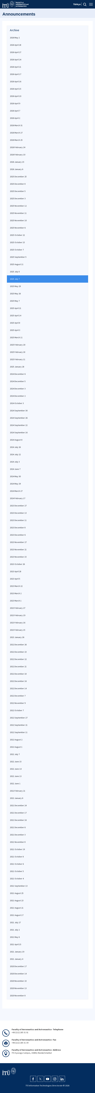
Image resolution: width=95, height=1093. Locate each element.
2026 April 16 (15, 81)
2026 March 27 (16, 132)
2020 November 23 (18, 981)
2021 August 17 (16, 915)
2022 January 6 (16, 798)
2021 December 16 (18, 820)
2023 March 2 (15, 593)
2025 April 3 (15, 330)
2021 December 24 (18, 805)
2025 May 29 (15, 286)
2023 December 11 (18, 520)
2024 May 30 (15, 476)
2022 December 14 (18, 688)
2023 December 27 (18, 505)
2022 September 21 (18, 725)
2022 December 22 (18, 659)
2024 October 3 (17, 403)
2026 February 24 (17, 147)
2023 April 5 (15, 578)
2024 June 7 (15, 469)
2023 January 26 (17, 637)
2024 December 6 (18, 374)
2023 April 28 (15, 571)
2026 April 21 (15, 67)
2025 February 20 (17, 344)
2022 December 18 (18, 673)
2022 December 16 (18, 681)
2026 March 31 (16, 125)
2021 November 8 (18, 842)
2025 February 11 (17, 359)
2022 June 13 (15, 776)
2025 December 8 (18, 184)
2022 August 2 (16, 739)
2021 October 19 (17, 849)
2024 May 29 (15, 483)
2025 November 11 (18, 213)
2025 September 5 (18, 257)
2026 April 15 (15, 88)
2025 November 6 (18, 227)
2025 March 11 (16, 337)
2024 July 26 (15, 447)
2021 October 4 (17, 878)
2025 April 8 (15, 322)
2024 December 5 (18, 381)
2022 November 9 (18, 703)
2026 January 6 (16, 169)
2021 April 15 (15, 944)
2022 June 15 (15, 761)
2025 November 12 (18, 205)
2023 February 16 (17, 622)
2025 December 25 (18, 176)
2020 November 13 (18, 988)
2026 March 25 (16, 140)
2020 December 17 (18, 966)
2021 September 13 (18, 886)
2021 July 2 (15, 929)
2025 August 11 (16, 264)
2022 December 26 (18, 644)
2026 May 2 (15, 37)
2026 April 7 (15, 110)
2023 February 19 (17, 615)
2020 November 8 (18, 995)
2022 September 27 (18, 717)
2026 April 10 (15, 96)
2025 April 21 (15, 308)
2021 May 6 (15, 937)
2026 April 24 (15, 59)
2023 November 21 (18, 549)
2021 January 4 (16, 959)
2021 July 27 (15, 922)
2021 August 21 (16, 907)
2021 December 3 (18, 834)
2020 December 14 (18, 973)
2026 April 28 (15, 45)
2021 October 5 (17, 871)
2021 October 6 (17, 864)
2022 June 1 (15, 783)
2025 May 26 (15, 293)
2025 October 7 (17, 249)
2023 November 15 (18, 556)
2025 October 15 (17, 242)
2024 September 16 (18, 432)
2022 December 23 (18, 652)
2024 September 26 (18, 418)
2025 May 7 (15, 301)
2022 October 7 (17, 710)
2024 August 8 (16, 439)
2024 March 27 (16, 491)
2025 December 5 (18, 191)
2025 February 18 (17, 352)
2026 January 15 (17, 162)
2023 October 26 (17, 564)
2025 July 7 (15, 279)
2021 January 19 (17, 951)
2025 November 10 (18, 220)
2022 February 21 (17, 790)
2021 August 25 (16, 893)
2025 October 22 (17, 235)
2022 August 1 (16, 747)
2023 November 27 (18, 542)
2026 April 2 (15, 118)
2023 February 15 (17, 630)
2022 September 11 (18, 732)
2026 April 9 (15, 103)
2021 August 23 (16, 900)
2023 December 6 (18, 535)
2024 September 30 (18, 410)
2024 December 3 (18, 388)
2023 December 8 (18, 527)
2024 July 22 (15, 454)
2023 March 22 (16, 586)
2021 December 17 (18, 812)
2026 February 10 (17, 154)
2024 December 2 (18, 396)
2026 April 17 (15, 74)
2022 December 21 (18, 666)
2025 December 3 (18, 198)
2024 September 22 (18, 425)
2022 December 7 (18, 695)
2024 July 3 (15, 461)
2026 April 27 (15, 52)
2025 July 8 (15, 271)
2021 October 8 (17, 856)
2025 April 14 (15, 315)
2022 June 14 (15, 769)
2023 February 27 (17, 608)
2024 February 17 (17, 498)
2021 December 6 (18, 827)
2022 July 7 (15, 754)
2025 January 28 (17, 366)
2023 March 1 (15, 600)
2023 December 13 (18, 513)
